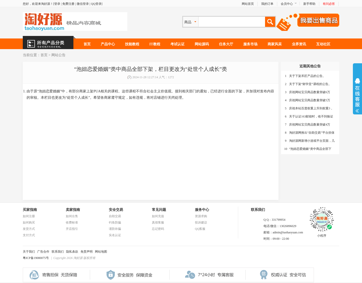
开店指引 (72, 229)
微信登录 (83, 4)
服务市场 (250, 44)
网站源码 (202, 44)
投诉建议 (201, 222)
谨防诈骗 (115, 229)
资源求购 (201, 216)
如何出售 (72, 216)
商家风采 (275, 44)
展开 (357, 95)
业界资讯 (299, 44)
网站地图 (101, 251)
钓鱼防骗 (115, 222)
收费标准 (72, 222)
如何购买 (29, 222)
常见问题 (159, 210)
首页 (87, 44)
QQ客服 (200, 229)
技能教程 (132, 44)
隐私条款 (72, 251)
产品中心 (108, 44)
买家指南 (30, 210)
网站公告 (58, 55)
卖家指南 (73, 210)
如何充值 (158, 216)
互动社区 (323, 44)
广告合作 (43, 251)
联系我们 (58, 251)
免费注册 (68, 4)
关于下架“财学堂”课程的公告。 (310, 84)
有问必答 (329, 4)
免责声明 (87, 251)
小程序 (321, 234)
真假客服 (158, 222)
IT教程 (154, 44)
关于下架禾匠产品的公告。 (307, 76)
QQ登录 (96, 4)
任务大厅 (226, 44)
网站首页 (248, 4)
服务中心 (202, 210)
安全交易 (116, 210)
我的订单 (267, 4)
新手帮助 (309, 4)
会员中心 (287, 4)
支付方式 (29, 235)
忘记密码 (158, 229)
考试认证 (177, 44)
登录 (57, 4)
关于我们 (29, 251)
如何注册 (29, 216)
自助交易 (115, 216)
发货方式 (29, 229)
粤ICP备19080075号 (36, 258)
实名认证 (115, 235)
